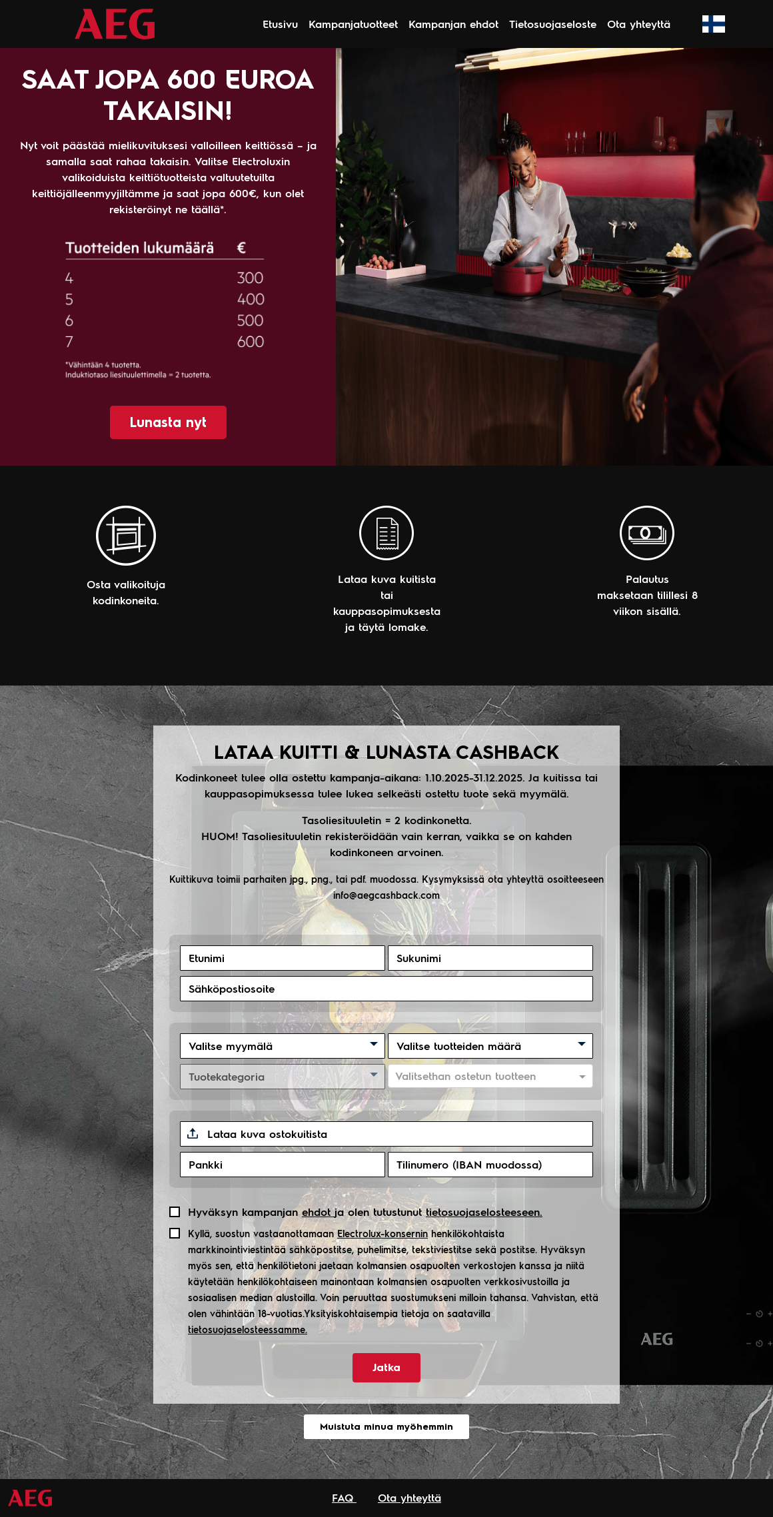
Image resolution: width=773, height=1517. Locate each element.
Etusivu (280, 24)
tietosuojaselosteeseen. (484, 1212)
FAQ (344, 1497)
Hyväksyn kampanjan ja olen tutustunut (365, 1212)
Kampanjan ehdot (453, 24)
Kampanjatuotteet (353, 24)
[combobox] (478, 1076)
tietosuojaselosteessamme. (247, 1329)
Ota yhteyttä (638, 24)
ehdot (318, 1212)
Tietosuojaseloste (552, 24)
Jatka (386, 1367)
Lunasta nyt (168, 422)
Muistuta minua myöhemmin (386, 1426)
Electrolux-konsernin (382, 1233)
